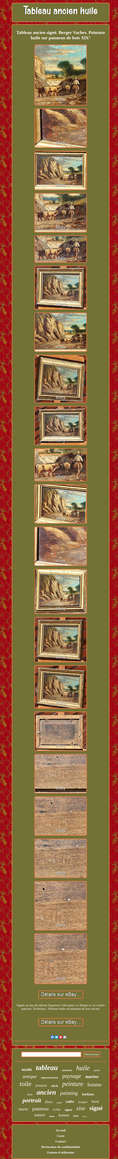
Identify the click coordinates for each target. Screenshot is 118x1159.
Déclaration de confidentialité (60, 1147)
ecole (27, 1069)
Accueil (60, 1130)
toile (25, 1083)
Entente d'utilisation (60, 1152)
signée (68, 1109)
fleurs (49, 1102)
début (51, 1116)
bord (95, 1101)
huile (83, 1068)
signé (96, 1108)
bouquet (82, 1102)
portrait (31, 1100)
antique (30, 1076)
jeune (84, 1116)
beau (76, 1115)
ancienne (67, 1070)
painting (69, 1093)
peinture (72, 1083)
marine (92, 1076)
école (59, 1102)
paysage (71, 1076)
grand (96, 1070)
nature (39, 1114)
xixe (80, 1108)
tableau (47, 1068)
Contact (61, 1141)
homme (64, 1115)
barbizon (88, 1094)
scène (57, 1109)
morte (23, 1109)
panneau (40, 1108)
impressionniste (49, 1077)
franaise (41, 1085)
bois (29, 1094)
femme (94, 1084)
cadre (70, 1101)
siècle (54, 1085)
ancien (46, 1092)
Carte (61, 1136)
